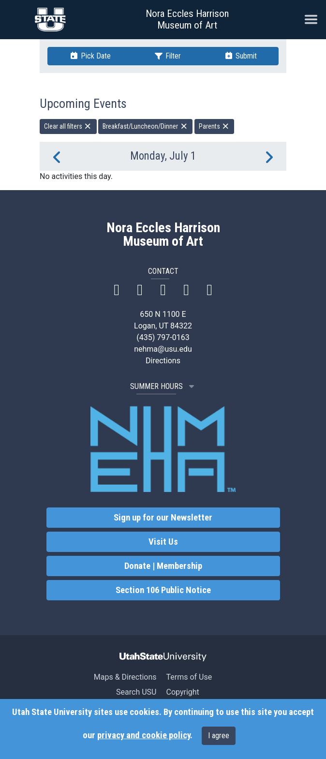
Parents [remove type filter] (214, 126)
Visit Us (163, 541)
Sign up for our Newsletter (163, 517)
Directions (163, 360)
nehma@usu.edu (163, 349)
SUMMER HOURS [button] (163, 386)
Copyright (182, 692)
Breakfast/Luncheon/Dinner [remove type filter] (145, 126)
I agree (218, 735)
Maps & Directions (125, 677)
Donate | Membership (163, 566)
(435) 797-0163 (162, 337)
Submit (240, 55)
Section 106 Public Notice (163, 590)
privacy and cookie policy (143, 735)
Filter (167, 55)
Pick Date (90, 55)
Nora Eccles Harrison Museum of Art (187, 19)
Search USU (136, 692)
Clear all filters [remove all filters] (68, 126)
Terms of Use (189, 677)
